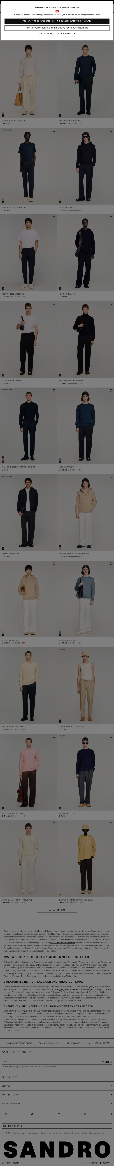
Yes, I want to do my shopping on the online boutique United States (57, 21)
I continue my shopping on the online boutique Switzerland (57, 28)
